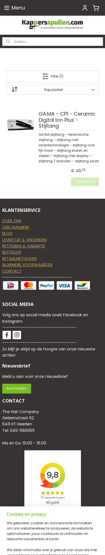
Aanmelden (16, 388)
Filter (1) (52, 76)
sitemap (77, 544)
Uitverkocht (85, 181)
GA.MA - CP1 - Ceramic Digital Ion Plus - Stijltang (67, 120)
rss (89, 544)
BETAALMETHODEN (19, 258)
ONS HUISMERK (15, 227)
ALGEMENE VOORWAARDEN (27, 265)
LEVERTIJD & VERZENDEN (24, 240)
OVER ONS (12, 221)
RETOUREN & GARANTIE (23, 246)
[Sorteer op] (53, 89)
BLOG (7, 233)
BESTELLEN (11, 252)
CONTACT (12, 271)
